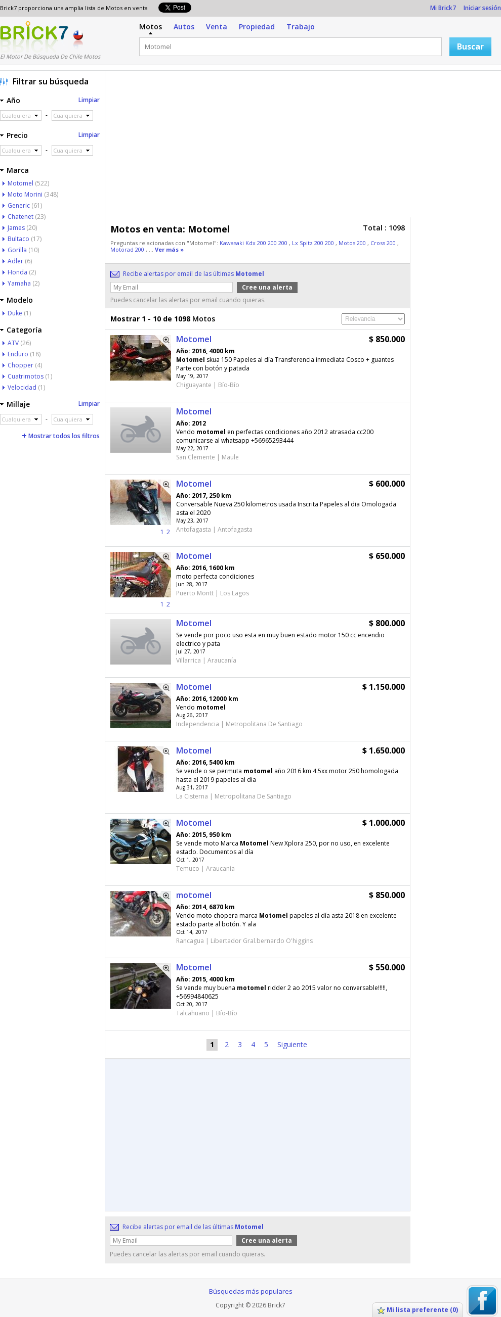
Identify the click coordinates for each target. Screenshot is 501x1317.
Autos (184, 26)
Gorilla (17, 250)
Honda (17, 272)
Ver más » (169, 249)
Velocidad (22, 387)
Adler (15, 261)
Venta (216, 26)
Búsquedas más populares (251, 1291)
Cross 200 (383, 243)
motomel (194, 895)
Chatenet (20, 216)
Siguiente (292, 1044)
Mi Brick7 (443, 8)
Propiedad (257, 26)
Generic (19, 205)
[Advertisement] (294, 146)
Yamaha (19, 283)
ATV (13, 343)
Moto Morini (25, 194)
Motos (150, 26)
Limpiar (89, 100)
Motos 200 (353, 243)
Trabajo (300, 26)
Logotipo (34, 37)
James (16, 227)
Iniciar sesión (482, 8)
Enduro (18, 354)
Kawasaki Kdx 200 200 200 (254, 243)
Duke (15, 313)
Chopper (20, 365)
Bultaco (18, 238)
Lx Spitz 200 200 (314, 243)
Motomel (194, 339)
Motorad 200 (128, 249)
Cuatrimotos (26, 376)
